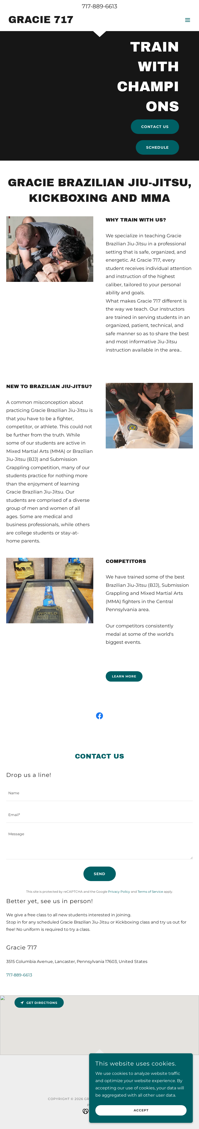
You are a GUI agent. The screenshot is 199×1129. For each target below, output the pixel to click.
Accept (141, 1110)
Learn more (124, 676)
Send (99, 873)
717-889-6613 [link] (99, 6)
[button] (187, 20)
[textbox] (99, 793)
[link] (39, 21)
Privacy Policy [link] (119, 892)
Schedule (157, 147)
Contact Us (155, 126)
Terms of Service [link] (150, 892)
